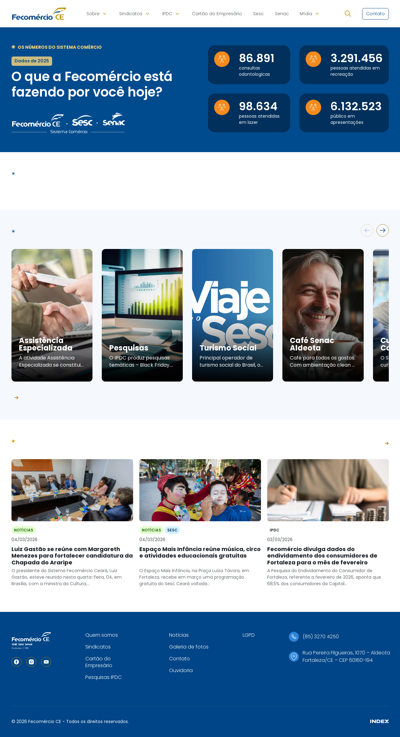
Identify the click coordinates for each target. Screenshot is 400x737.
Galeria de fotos (189, 646)
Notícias (179, 635)
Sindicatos (130, 14)
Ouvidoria (181, 670)
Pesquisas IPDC (103, 677)
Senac (282, 14)
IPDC (167, 14)
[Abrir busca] (348, 13)
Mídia (306, 14)
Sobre (93, 14)
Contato (179, 658)
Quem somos (101, 635)
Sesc (258, 14)
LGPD (249, 635)
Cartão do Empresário (217, 14)
